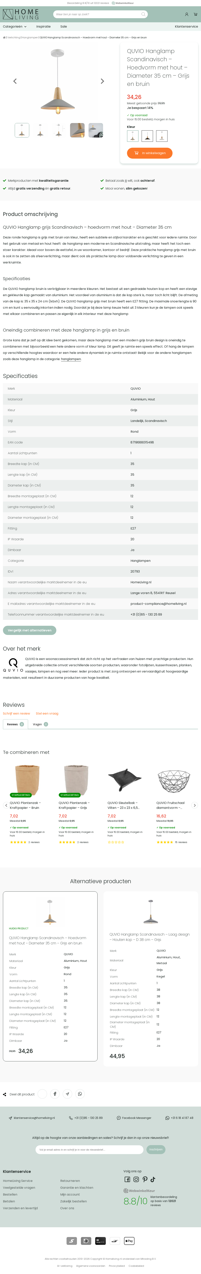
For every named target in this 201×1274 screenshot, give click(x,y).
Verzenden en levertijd (20, 1208)
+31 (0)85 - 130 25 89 (88, 1118)
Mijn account (70, 1194)
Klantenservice (186, 26)
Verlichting (13, 37)
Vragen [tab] (37, 724)
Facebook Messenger (136, 1118)
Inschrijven (156, 1149)
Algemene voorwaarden (90, 1266)
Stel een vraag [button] (47, 713)
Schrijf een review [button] (16, 713)
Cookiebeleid (136, 1266)
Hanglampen (30, 37)
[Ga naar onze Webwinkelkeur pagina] (122, 3)
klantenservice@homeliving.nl (34, 1118)
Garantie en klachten (76, 1187)
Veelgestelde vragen (19, 1187)
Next (102, 81)
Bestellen (10, 1194)
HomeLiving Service (18, 1181)
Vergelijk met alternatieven (29, 630)
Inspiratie (43, 26)
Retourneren (70, 1181)
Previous (15, 81)
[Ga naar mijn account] (187, 14)
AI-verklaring (64, 1266)
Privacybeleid (117, 1266)
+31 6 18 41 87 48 (182, 1118)
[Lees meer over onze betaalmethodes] (72, 1241)
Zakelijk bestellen (73, 1201)
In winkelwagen (153, 153)
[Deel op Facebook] (55, 1094)
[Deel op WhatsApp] (80, 1094)
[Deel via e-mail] (67, 1094)
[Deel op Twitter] (42, 1094)
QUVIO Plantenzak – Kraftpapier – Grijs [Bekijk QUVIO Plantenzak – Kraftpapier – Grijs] (76, 804)
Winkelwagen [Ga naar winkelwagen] (195, 14)
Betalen (9, 1201)
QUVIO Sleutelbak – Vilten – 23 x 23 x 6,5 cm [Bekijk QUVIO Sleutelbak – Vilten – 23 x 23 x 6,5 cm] (125, 804)
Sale (63, 26)
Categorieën (12, 26)
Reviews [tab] (12, 724)
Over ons (67, 1208)
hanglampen (71, 359)
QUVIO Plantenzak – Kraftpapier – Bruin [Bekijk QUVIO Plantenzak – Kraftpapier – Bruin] (27, 804)
